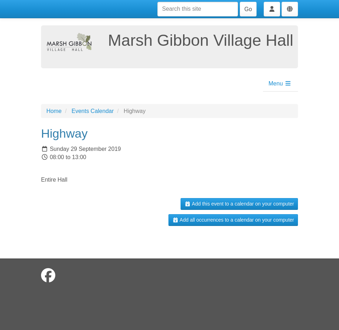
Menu (280, 83)
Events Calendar (92, 111)
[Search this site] (197, 9)
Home (54, 111)
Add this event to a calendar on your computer (239, 204)
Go (248, 9)
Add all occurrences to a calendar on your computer (233, 220)
